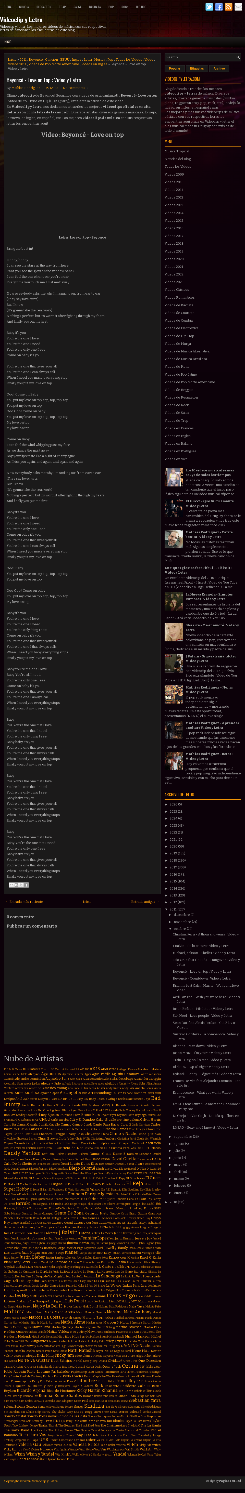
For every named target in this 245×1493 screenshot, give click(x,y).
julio (177, 1151)
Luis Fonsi (74, 1301)
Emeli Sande (11, 1194)
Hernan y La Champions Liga (43, 1227)
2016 (174, 874)
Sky (54, 1411)
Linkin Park (131, 1285)
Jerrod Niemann (124, 1238)
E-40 (130, 1173)
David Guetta (124, 1158)
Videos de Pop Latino (181, 374)
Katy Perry (22, 1262)
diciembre (182, 915)
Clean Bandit (72, 1143)
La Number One (21, 1276)
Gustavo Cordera (86, 1222)
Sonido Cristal (15, 1416)
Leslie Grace (49, 1285)
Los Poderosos (71, 1296)
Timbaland (131, 1430)
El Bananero (74, 1178)
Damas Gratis (100, 1154)
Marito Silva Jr (30, 1322)
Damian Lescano (139, 1154)
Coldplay (102, 1143)
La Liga (115, 1271)
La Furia (54, 1271)
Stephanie (153, 1416)
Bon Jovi (10, 1115)
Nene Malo (141, 1351)
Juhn (100, 1252)
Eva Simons (56, 1199)
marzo (179, 1179)
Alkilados (111, 1083)
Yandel (119, 1454)
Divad (114, 1168)
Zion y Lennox (28, 1459)
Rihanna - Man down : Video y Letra (200, 1046)
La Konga (89, 1271)
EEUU (64, 59)
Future (148, 1208)
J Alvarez (51, 1233)
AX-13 (95, 1068)
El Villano (93, 1189)
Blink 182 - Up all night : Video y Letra (201, 1067)
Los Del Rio (148, 1290)
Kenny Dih (108, 1262)
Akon (144, 1074)
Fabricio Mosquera (101, 1199)
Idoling (120, 1227)
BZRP (72, 1099)
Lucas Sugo (120, 1295)
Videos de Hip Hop (179, 336)
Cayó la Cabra (73, 1129)
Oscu (71, 1366)
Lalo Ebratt (48, 1281)
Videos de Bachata (179, 305)
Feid (66, 1204)
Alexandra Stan (13, 1083)
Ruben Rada (127, 1396)
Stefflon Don (138, 1416)
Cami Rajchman (15, 1124)
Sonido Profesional (42, 1416)
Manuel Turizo (95, 1312)
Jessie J (157, 1238)
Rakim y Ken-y (45, 1386)
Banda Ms (38, 1105)
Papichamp (79, 1371)
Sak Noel (155, 1396)
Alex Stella (110, 1078)
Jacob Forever (124, 1233)
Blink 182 (102, 1110)
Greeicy (131, 1218)
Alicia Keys (90, 1083)
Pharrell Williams (139, 1376)
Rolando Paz (30, 1396)
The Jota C (134, 1425)
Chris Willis (82, 1138)
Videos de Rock (177, 405)
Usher (90, 1440)
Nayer (99, 1351)
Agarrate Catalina (73, 1074)
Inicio (7, 41)
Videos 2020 (174, 259)
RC (29, 1386)
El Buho (87, 1178)
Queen (20, 1386)
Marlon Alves (94, 1322)
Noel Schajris (61, 1361)
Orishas (18, 1366)
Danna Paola (23, 1159)
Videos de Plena (177, 366)
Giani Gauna (138, 1213)
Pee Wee (106, 1376)
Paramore (111, 1371)
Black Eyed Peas (73, 1110)
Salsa (77, 7)
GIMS (157, 1208)
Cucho (89, 1148)
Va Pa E (101, 1440)
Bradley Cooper (25, 1115)
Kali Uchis (78, 1257)
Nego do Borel (122, 1351)
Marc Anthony (137, 1312)
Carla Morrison (141, 1124)
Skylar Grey (65, 1411)
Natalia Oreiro (25, 1351)
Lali (15, 1281)
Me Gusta (10, 1336)
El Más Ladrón (38, 1184)
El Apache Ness (40, 1178)
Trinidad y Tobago (149, 1435)
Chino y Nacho (124, 1133)
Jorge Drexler (66, 1248)
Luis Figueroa (56, 1301)
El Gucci (153, 1177)
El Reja (134, 1183)
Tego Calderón (20, 1425)
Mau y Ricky (78, 1331)
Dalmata (84, 1154)
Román (88, 1396)
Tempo (34, 1425)
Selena (9, 1406)
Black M (90, 1110)
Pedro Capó (92, 1376)
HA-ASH (122, 1222)
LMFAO (130, 1267)
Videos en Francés (179, 428)
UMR (43, 1439)
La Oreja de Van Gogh (47, 1276)
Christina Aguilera (103, 1138)
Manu (79, 1312)
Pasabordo (142, 1371)
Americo (35, 1088)
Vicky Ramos (13, 1449)
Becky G (107, 1105)
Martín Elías (152, 1327)
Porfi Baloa (108, 1381)
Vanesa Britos (86, 1444)
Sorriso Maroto (121, 1416)
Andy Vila (128, 1088)
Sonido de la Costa (72, 1416)
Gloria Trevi (69, 1218)
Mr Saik (98, 1346)
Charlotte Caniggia (52, 1134)
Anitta (19, 1093)
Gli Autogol (53, 1218)
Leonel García (31, 1285)
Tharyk (53, 1425)
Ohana (103, 1361)
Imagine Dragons (150, 1227)
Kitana (38, 1267)
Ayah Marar (30, 1099)
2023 (174, 825)
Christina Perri (126, 1138)
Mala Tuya (136, 1306)
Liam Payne (66, 1285)
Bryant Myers (125, 1115)
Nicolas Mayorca (103, 1355)
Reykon (10, 1391)
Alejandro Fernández (30, 1078)
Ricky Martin (89, 1390)
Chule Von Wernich (149, 1138)
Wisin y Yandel (40, 1454)
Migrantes (40, 1341)
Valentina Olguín (141, 1440)
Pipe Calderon (48, 1381)
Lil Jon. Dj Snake (95, 1285)
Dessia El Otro (134, 1164)
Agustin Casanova (126, 1074)
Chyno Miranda (15, 1143)
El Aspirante (59, 1178)
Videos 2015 (174, 220)
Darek (70, 1159)
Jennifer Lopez (95, 1238)
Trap (62, 7)
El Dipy (120, 1178)
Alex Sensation (93, 1078)
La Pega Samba (71, 1276)
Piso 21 (72, 1381)
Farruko (23, 1203)
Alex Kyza (76, 1078)
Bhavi (34, 1110)
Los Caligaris (108, 1290)
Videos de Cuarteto (179, 313)
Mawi (91, 1331)
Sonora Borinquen (99, 1416)
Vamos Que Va (63, 1445)
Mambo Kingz (35, 1312)
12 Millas (17, 1069)
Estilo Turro (153, 1194)
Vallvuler (47, 1445)
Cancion (51, 59)
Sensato (43, 1406)
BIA (60, 1099)
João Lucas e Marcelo (141, 1248)
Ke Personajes (60, 1262)
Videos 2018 (174, 243)
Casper (60, 1129)
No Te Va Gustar (34, 1360)
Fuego (139, 1208)
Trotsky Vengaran (15, 1440)
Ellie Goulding (130, 1189)
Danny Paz (59, 1159)
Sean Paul (81, 1401)
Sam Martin (11, 1401)
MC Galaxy (124, 1301)
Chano (18, 1134)
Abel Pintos (109, 1069)
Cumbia (24, 7)
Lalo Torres (64, 1281)
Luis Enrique (38, 1301)
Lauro (18, 1285)
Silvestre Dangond (129, 1406)
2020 (174, 846)
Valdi (111, 1440)
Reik (99, 1385)
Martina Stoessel (129, 1327)
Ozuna (130, 1366)
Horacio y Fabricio (88, 1227)
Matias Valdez (58, 1331)
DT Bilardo (153, 1148)
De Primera (39, 1164)
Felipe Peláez (94, 1204)
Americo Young (54, 1088)
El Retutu (150, 1184)
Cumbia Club (102, 1148)
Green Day (143, 1218)
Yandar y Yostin (102, 1454)
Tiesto (120, 1430)
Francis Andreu (39, 1208)
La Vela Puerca (142, 1276)
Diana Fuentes (20, 1168)
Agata (87, 1074)
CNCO (44, 1119)
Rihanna (110, 1390)
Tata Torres (144, 1421)
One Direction (149, 1361)
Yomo (150, 1454)
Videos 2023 (174, 282)
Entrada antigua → (145, 902)
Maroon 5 (111, 1322)
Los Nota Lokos (50, 1296)
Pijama (16, 1381)
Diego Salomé (82, 1168)
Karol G (146, 1257)
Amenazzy (21, 1088)
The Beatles (66, 1425)
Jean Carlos (61, 1238)
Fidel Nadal (147, 1204)
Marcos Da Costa (45, 1317)
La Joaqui (66, 1271)
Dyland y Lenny (117, 1173)
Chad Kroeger (137, 1129)
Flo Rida (22, 1208)
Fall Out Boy (143, 1199)
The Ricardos (39, 1430)
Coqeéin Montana (131, 1143)
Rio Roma (126, 1391)
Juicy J (108, 1252)
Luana (101, 1296)
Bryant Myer (109, 1115)
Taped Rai (131, 1421)
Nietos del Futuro (124, 1355)
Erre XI (133, 1194)
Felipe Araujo (78, 1204)
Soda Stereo (119, 1411)
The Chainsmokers (114, 1425)
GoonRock (119, 1218)
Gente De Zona (69, 1213)
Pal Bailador (60, 1371)
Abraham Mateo (149, 1069)
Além (149, 1083)
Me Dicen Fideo (151, 1331)
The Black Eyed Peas (88, 1425)
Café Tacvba (60, 1119)
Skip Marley (42, 1411)
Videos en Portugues (181, 451)
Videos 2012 (174, 197)
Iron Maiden (34, 1233)
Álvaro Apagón (47, 1459)
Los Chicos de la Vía (129, 1290)
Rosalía (113, 1396)
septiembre (183, 1137)
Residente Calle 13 (135, 1386)
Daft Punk (48, 1154)
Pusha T (9, 1386)
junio (178, 1158)
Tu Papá (33, 1440)
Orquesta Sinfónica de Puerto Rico (45, 1366)
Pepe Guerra (119, 1376)
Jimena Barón (78, 1243)
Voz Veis (100, 1449)
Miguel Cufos (58, 1341)
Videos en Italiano (178, 443)
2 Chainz (44, 1069)
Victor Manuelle (42, 1449)
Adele (23, 1074)
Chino (105, 1134)
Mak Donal (90, 1306)
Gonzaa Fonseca (100, 1218)
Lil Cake (79, 1285)
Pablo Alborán (15, 1371)
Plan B (96, 1381)
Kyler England (57, 1267)
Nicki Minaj (45, 1355)
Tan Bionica (115, 1421)
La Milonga (150, 1271)
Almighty (124, 1083)
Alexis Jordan (32, 1083)
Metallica (51, 1336)
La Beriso (141, 1267)
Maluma (14, 1312)
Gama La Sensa (31, 1213)
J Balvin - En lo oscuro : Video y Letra (201, 946)
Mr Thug (109, 1346)
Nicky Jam (64, 1355)
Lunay (89, 1301)
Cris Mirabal (17, 1148)
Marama (115, 1312)
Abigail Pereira (128, 1069)
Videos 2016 (174, 228)
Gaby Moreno (12, 1213)
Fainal (130, 1199)
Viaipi (142, 1445)
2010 (174, 1202)
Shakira (94, 1406)
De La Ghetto (22, 1164)
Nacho (145, 1345)
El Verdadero (57, 1189)
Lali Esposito (29, 1281)
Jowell (100, 1248)
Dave (88, 1159)
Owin (98, 1366)
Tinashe (144, 1430)
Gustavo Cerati (62, 1222)
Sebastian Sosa (98, 1401)
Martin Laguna (22, 1327)
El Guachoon (135, 1178)
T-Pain (47, 1421)
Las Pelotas (123, 1281)
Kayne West (39, 1262)
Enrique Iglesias (100, 1194)
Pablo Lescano (38, 1371)
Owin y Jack (111, 1366)
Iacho (112, 1227)
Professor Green (151, 1381)
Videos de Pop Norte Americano (54, 64)
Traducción (115, 1435)
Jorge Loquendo (86, 1248)
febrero (180, 1185)
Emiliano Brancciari (56, 1194)
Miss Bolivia (146, 1341)
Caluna (135, 1119)
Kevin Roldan (135, 1262)
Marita (8, 1322)
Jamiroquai (154, 1233)
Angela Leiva (144, 1088)
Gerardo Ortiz (119, 1213)
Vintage (74, 1449)
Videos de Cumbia (179, 320)
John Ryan (20, 1248)
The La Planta (151, 1425)
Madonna (145, 1301)
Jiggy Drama (58, 1243)
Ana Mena (89, 1088)
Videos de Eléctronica (182, 328)
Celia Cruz (97, 1129)
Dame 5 (119, 1154)
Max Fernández (105, 1331)
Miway (31, 1346)
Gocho (82, 1218)
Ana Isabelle (75, 1088)
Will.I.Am (146, 1449)
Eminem (76, 1194)
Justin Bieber (32, 1257)
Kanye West (100, 1257)
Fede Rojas (55, 1204)
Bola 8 (157, 1110)
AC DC (84, 1069)
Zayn (13, 1459)
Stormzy (37, 1421)
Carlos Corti (21, 1129)
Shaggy (78, 1406)
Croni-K (51, 1148)
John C (134, 1243)
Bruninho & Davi (70, 1115)
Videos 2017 (174, 236)
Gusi (33, 1222)
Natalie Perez (44, 1351)
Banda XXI (79, 1105)
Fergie (135, 1204)
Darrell (79, 1159)
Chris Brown (47, 1138)
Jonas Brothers (45, 1248)
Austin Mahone (123, 1093)
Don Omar (19, 1173)
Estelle (142, 1194)
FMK (82, 1199)
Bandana (94, 1105)
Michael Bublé (115, 1336)
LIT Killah (118, 1267)
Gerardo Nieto (96, 1213)
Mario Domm (153, 1317)
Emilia (38, 1194)
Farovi (11, 1204)
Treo (134, 1435)
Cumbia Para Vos (123, 1148)
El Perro (81, 1184)
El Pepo (69, 1184)
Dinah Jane (103, 1168)
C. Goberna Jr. (26, 1119)
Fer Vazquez (123, 1204)
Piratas (62, 1381)
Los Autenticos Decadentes (47, 1290)
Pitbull (83, 1380)
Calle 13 (102, 1119)
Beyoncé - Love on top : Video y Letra (44, 79)
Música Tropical (177, 151)
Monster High (58, 1346)
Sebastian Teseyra (119, 1401)
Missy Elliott (18, 1346)
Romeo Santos (68, 1395)
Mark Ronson (50, 1322)
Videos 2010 (174, 182)
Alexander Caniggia (147, 1078)
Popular (174, 68)
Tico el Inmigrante (103, 1430)
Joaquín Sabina (99, 1243)
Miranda (131, 1341)
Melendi (24, 1336)
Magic (11, 1306)
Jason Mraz (26, 1238)
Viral (82, 1449)
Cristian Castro (35, 1148)
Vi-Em (132, 1444)
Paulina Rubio (52, 1376)
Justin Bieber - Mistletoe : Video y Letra (203, 1009)
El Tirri (44, 1189)
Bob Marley (127, 1110)
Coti (6, 1148)
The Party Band (16, 1430)
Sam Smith (26, 1401)
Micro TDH (17, 1341)
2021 (174, 839)
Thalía (42, 1425)
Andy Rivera (113, 1088)
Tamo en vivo (96, 1421)
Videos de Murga (178, 344)
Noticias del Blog (178, 159)
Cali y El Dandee (82, 1119)
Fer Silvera (108, 1204)
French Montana (117, 1208)
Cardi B (126, 1124)
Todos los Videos (129, 59)
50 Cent (56, 1069)
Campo (77, 1124)
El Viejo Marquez (75, 1189)
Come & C (115, 1143)
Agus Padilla (101, 1074)
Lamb (75, 1281)
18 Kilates (30, 1069)
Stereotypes (11, 1421)
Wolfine (77, 1454)
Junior (15, 1257)
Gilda (43, 1218)
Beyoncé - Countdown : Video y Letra (201, 978)
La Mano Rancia (132, 1271)
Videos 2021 (174, 267)
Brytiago (141, 1115)
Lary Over (86, 1281)
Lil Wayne (113, 1285)
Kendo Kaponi (91, 1262)
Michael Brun (98, 1336)
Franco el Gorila (95, 1208)
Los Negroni (26, 1295)
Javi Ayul (38, 1238)
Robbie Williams (144, 1391)
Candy (87, 1124)
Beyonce (36, 59)
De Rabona (53, 1164)
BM (65, 1099)
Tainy (69, 1421)
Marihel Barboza (124, 1317)
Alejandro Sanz (57, 1078)
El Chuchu (108, 1178)
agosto (179, 1144)
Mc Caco (135, 1331)
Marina (140, 1317)
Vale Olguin (122, 1440)
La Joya (78, 1271)
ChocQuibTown (150, 1134)
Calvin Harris (150, 1119)
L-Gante (105, 1267)
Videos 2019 (174, 251)
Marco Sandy (20, 1317)
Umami (54, 1440)
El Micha (22, 1184)
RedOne (88, 1386)
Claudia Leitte (55, 1143)
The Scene (82, 1430)
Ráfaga (140, 1396)
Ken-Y (77, 1262)
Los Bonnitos (77, 1290)
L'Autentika (91, 1267)
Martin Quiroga (62, 1327)
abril (177, 1172)
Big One (43, 1110)
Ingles (76, 59)
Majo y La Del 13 (48, 1306)
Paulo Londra (73, 1376)
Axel (18, 1099)
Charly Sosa (75, 1134)
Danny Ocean (42, 1159)
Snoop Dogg (83, 1411)
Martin (147, 1322)
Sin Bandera (12, 1411)
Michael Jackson (137, 1336)
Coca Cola (88, 1143)
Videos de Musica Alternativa (187, 351)
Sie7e (114, 1406)
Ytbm (157, 1454)
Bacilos (122, 1099)
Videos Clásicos (177, 290)
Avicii (151, 1093)
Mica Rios (64, 1336)
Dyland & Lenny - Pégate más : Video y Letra (207, 1074)
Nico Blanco (84, 1355)
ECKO (138, 1173)
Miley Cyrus (114, 1341)
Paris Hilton (127, 1371)
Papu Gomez (95, 1371)
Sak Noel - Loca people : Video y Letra (202, 1016)
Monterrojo (75, 1346)
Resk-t (156, 1386)
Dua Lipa (91, 1173)
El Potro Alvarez (113, 1184)
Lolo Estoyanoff (15, 1290)
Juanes (71, 1252)
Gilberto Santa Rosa (26, 1218)
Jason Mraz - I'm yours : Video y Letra (202, 1053)
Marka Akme (73, 1322)
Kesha (121, 1262)
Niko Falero (152, 1355)
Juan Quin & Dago (52, 1252)
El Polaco (94, 1184)
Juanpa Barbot (87, 1252)
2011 (23, 59)
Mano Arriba (65, 1312)
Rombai (46, 1395)
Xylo (85, 1454)
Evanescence (71, 1199)
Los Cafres (94, 1290)
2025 (174, 811)
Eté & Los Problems (15, 1199)
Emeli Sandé (26, 1194)
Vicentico (154, 1445)
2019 (174, 853)
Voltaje (90, 1449)
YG (90, 1454)
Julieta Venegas (143, 1252)
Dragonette (57, 1173)
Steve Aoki (25, 1421)
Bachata (95, 7)
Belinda (121, 1105)
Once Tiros (130, 1361)
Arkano (82, 1093)
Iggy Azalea (132, 1227)
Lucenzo (155, 1296)
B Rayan (43, 1099)
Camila (32, 1124)
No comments (74, 88)
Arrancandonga (100, 1093)
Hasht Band (153, 1222)
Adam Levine (12, 1074)
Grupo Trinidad (20, 1222)
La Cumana (27, 1271)
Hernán (70, 1227)
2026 (174, 804)
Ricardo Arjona (31, 1390)
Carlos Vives (38, 1129)
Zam (6, 1459)
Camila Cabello (49, 1124)
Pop (111, 7)
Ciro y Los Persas (36, 1143)
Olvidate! (115, 1361)
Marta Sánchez (131, 1322)
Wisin (19, 1454)
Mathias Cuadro (15, 1331)
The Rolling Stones (60, 1430)
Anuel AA (31, 1093)
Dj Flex (141, 1168)
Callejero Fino (119, 1119)
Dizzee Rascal (127, 1168)
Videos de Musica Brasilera (186, 359)
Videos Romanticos (180, 297)
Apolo (55, 1093)
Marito (17, 1322)
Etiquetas (197, 68)
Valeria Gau (29, 1444)
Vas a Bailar (108, 1445)
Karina (135, 1257)
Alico (101, 1083)
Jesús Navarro (12, 1243)
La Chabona (11, 1271)
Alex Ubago (125, 1078)
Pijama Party (30, 1381)
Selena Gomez (25, 1406)
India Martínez (14, 1233)
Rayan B (77, 1386)
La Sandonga (108, 1276)
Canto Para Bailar (106, 1124)
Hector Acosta (12, 1227)
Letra (88, 59)
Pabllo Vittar (153, 1366)
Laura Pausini (141, 1281)
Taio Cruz (80, 1421)
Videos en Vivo (176, 459)
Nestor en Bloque (23, 1355)
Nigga (139, 1355)
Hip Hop (141, 7)
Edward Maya (12, 1178)
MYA (134, 1301)
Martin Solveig (106, 1327)
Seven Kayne (56, 1406)
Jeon (112, 1238)
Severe (69, 1406)
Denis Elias (89, 1164)
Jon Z (31, 1248)
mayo (178, 1165)
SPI (147, 1396)
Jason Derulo (11, 1238)
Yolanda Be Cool (136, 1454)
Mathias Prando (36, 1331)
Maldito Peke (153, 1306)
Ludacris (23, 1301)
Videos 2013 (174, 205)
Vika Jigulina (61, 1449)
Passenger (155, 1371)
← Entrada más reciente (24, 902)
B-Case (53, 1099)
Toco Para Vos (32, 1434)
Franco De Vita (58, 1208)
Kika (25, 1267)
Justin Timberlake (58, 1257)
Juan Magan (31, 1252)
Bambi (26, 1105)
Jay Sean (49, 1238)
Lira (143, 1285)
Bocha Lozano (144, 1110)
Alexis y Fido (51, 1083)
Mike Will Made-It (79, 1341)
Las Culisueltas (105, 1281)
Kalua (88, 1257)
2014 (174, 888)
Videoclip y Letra (21, 19)
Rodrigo (17, 1396)
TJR (63, 1421)
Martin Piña (41, 1327)
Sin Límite (27, 1411)
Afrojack (34, 1074)
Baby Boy (82, 1099)
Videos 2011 (17, 64)
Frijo (133, 1208)
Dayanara (144, 1159)
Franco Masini (76, 1208)
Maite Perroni (24, 1306)
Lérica (113, 1301)
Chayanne (92, 1134)
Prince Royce (127, 1380)
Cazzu (86, 1129)
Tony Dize (83, 1435)
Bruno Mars (90, 1115)
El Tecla (34, 1189)
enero (179, 1193)
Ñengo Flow (65, 1459)
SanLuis (38, 1401)
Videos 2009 (174, 174)
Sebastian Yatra (145, 1400)
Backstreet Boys (138, 1099)
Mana (49, 1312)
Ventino (121, 1445)
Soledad (135, 1411)
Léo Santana (101, 1301)
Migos (28, 1341)
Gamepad (47, 1213)
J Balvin (68, 1232)
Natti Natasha (81, 1350)
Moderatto (43, 1346)
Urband (79, 1440)
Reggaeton (43, 7)
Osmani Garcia (84, 1366)
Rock (124, 7)
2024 (174, 818)
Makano (103, 1306)
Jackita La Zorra (102, 1233)
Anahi (101, 1088)
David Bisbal (101, 1159)
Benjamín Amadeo (139, 1105)
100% (7, 1069)
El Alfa (24, 1178)
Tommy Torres (65, 1435)
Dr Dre (46, 1173)
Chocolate (10, 1138)
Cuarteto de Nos (70, 1148)
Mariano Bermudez (97, 1317)
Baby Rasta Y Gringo (103, 1099)
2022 (174, 832)
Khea (147, 1262)
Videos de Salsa (177, 413)
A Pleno (66, 1069)
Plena (7, 7)
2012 (174, 902)
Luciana (10, 1301)
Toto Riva (99, 1435)
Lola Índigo (154, 1285)
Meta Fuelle (38, 1336)
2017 (174, 867)
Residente (112, 1386)
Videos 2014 (174, 213)
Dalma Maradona (67, 1154)
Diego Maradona (58, 1168)
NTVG (133, 1345)
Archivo (219, 68)
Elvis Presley (153, 1189)
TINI (56, 1421)
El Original (55, 1184)
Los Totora (88, 1296)
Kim (30, 1267)
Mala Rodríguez (118, 1306)
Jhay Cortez (30, 1243)
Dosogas (35, 1173)
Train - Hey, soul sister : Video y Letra (202, 1060)
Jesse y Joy (143, 1238)
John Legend (146, 1243)
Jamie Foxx (140, 1233)
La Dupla (42, 1271)
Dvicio (102, 1173)
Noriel (77, 1361)
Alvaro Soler (138, 1083)
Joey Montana (119, 1243)
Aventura (140, 1093)
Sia (108, 1406)
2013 (174, 895)
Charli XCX (31, 1134)
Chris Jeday (67, 1138)
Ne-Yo (108, 1351)
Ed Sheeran (152, 1173)
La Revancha (87, 1276)
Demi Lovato (70, 1164)
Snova (97, 1411)
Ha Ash (132, 1222)
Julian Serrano (122, 1252)
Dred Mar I (79, 1173)
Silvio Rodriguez (151, 1406)
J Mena (84, 1233)
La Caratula (154, 1267)
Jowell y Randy (116, 1248)
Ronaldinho (101, 1396)
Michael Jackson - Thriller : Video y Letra (204, 953)
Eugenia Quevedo (37, 1199)
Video (148, 59)
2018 (174, 860)
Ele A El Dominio (111, 1189)
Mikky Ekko (98, 1341)
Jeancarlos (75, 1238)
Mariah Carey (71, 1317)
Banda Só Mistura (58, 1105)
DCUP (140, 1148)
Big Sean (56, 1110)
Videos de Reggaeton (181, 397)
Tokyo (51, 1435)
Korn (45, 1267)
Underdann (66, 1440)
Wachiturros (116, 1449)
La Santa (126, 1276)
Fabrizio (121, 1199)
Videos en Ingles (94, 64)
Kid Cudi (16, 1267)
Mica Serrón (81, 1336)
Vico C (26, 1449)
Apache (45, 1093)
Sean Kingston (64, 1401)
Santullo (49, 1401)
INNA (104, 1227)
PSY (142, 1366)
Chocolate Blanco (26, 1138)
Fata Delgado (38, 1204)
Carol (52, 1129)
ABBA (75, 1069)
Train (126, 1435)
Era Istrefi (122, 1194)
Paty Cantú (11, 1376)
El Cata (97, 1178)
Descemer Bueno (111, 1164)
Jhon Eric (45, 1243)
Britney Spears (47, 1115)
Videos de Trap (176, 420)
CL (37, 1119)
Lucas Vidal (143, 1296)
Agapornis (51, 1073)
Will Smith (132, 1449)
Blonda (113, 1110)
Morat (88, 1346)
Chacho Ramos (116, 1129)
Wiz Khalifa (63, 1454)
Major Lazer (73, 1306)
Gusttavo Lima (107, 1222)
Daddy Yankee (22, 1153)
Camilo (66, 1124)
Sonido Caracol (151, 1411)
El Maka (9, 1184)
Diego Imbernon (38, 1168)
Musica (99, 59)
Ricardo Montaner (61, 1391)
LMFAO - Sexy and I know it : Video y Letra (205, 1127)
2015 (174, 881)
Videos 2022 (174, 274)
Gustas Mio (44, 1222)
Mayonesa (122, 1331)
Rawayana (64, 1386)
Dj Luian (152, 1168)
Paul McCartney (31, 1376)
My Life (121, 1346)
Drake (68, 1173)
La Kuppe (104, 1271)
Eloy (142, 1189)
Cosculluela (152, 1143)
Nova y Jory (90, 1361)
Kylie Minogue (74, 1267)
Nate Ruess (60, 1351)
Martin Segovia (85, 1327)
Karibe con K (119, 1257)
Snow (105, 1411)
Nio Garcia (10, 1361)
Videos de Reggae (179, 390)
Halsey (142, 1222)
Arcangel (68, 1092)
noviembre (183, 922)
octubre (180, 929)
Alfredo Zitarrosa (72, 1083)
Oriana (8, 1366)
